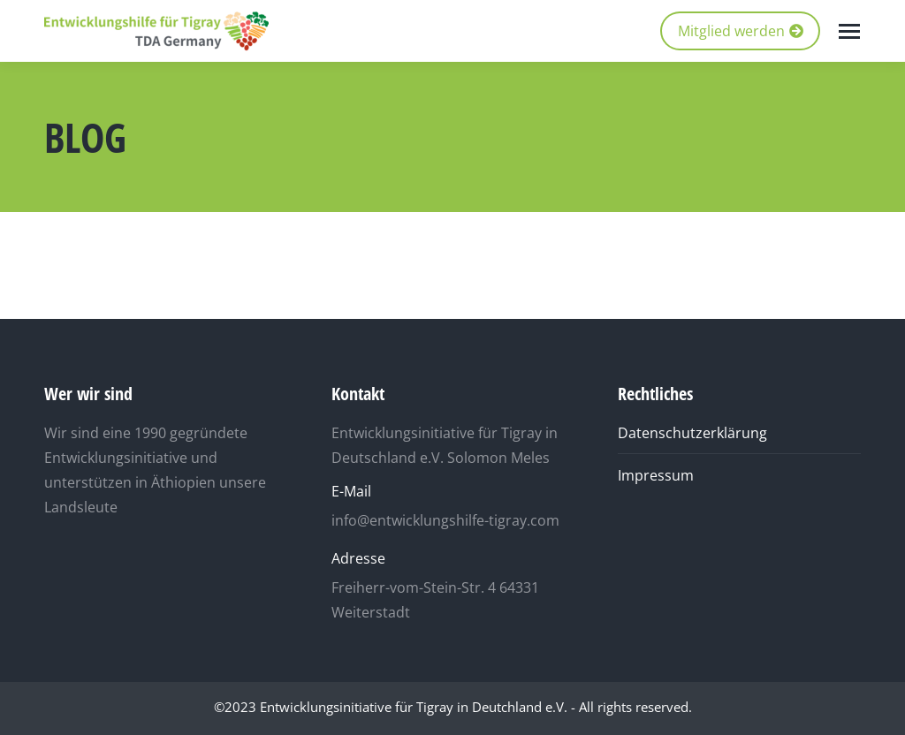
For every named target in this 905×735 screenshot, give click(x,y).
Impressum (656, 475)
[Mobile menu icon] (849, 31)
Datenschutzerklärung (692, 433)
